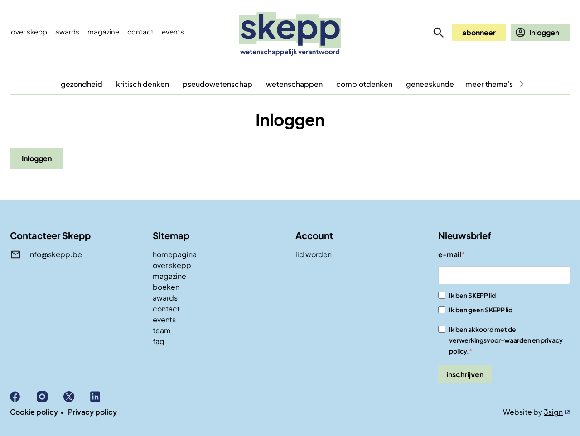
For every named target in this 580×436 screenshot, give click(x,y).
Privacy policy (92, 412)
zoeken (438, 32)
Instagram (50, 396)
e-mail (449, 254)
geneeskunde (430, 84)
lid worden (313, 254)
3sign (553, 412)
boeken (166, 287)
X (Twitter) (76, 396)
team (162, 330)
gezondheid (81, 84)
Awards (67, 31)
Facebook (23, 396)
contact (166, 308)
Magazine (103, 31)
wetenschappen (294, 84)
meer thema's (489, 84)
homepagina (175, 254)
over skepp (172, 265)
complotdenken (364, 84)
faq (158, 341)
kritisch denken (142, 84)
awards (165, 297)
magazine (169, 276)
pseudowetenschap (217, 84)
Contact (140, 31)
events (173, 31)
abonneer (479, 32)
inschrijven (464, 374)
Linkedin (103, 396)
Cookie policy (34, 412)
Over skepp (29, 31)
